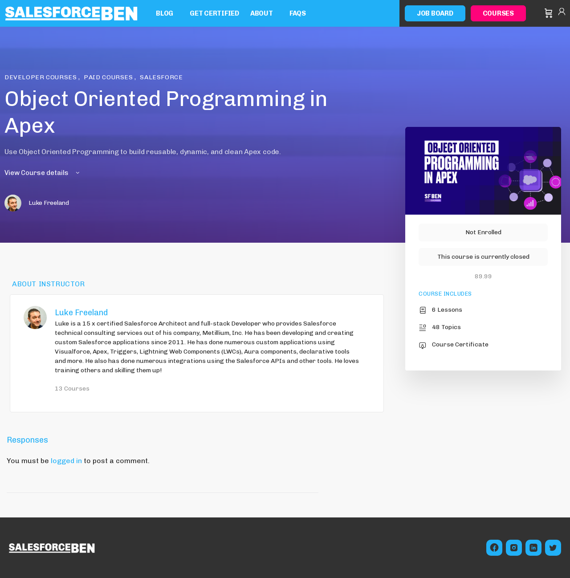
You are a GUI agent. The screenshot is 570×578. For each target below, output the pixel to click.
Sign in (562, 13)
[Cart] (548, 13)
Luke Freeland (81, 312)
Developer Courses (41, 77)
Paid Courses (109, 77)
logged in (66, 460)
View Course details (42, 173)
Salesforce (161, 77)
